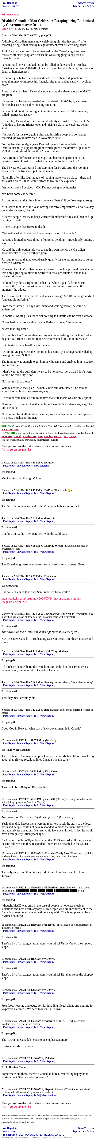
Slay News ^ (8, 28)
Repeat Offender (54, 1089)
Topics (76, 6)
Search (15, 6)
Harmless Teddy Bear (57, 853)
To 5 (36, 620)
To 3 (36, 551)
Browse (6, 6)
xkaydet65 (49, 518)
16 (3, 958)
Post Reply (9, 465)
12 (3, 799)
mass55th (50, 799)
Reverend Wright (53, 545)
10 (3, 740)
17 (3, 989)
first (4, 449)
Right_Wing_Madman (56, 651)
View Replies (41, 465)
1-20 (10, 449)
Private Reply (24, 465)
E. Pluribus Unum (55, 887)
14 (3, 887)
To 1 (36, 493)
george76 (49, 462)
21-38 (17, 449)
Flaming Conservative (56, 682)
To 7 (36, 774)
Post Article (88, 6)
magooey (50, 924)
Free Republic (9, 3)
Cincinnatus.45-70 (54, 613)
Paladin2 (50, 1058)
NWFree (48, 490)
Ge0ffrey (50, 958)
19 (3, 1058)
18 (3, 1021)
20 (3, 1089)
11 (3, 771)
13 (3, 853)
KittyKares (50, 576)
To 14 (37, 1095)
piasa (46, 709)
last (30, 449)
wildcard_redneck (55, 1021)
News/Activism (86, 3)
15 (3, 924)
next (24, 449)
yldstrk (49, 740)
